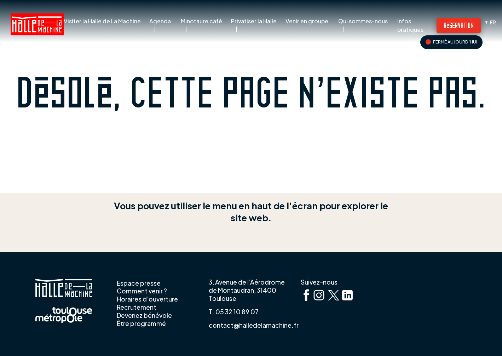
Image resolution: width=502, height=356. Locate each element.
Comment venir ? (142, 291)
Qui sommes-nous (363, 21)
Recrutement (136, 307)
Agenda (160, 21)
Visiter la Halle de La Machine (102, 21)
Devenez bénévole (144, 315)
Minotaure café (201, 21)
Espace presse (139, 283)
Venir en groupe (306, 21)
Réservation (459, 25)
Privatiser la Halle (254, 21)
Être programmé (141, 323)
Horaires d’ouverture (147, 299)
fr (493, 22)
